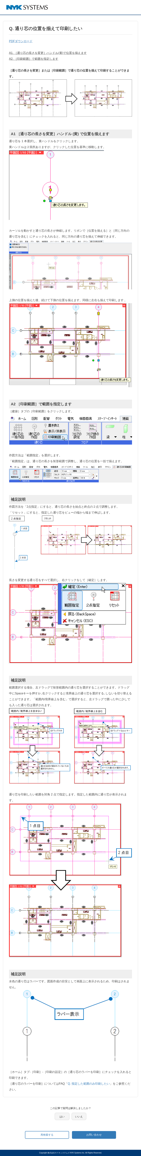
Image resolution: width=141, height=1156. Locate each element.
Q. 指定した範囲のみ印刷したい (89, 1083)
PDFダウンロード (20, 41)
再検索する (47, 1134)
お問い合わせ (94, 1134)
